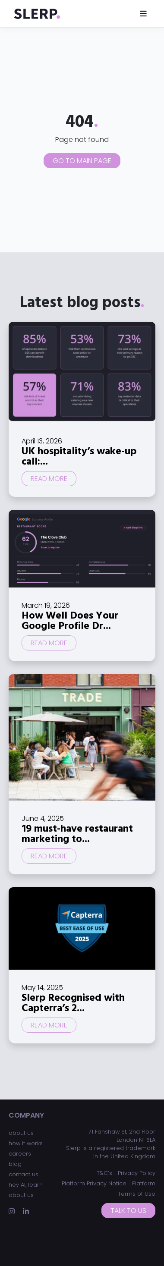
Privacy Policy (136, 1173)
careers (20, 1153)
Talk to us (128, 1211)
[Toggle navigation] (143, 13)
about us (21, 1133)
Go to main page (82, 161)
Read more (49, 479)
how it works (26, 1143)
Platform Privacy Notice (94, 1183)
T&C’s (104, 1173)
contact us (23, 1174)
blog (15, 1164)
